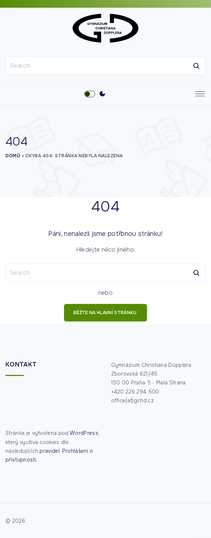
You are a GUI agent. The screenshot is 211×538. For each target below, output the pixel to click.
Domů (12, 156)
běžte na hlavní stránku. (105, 313)
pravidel (49, 451)
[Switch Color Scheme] (102, 94)
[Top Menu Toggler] (200, 94)
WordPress (84, 433)
